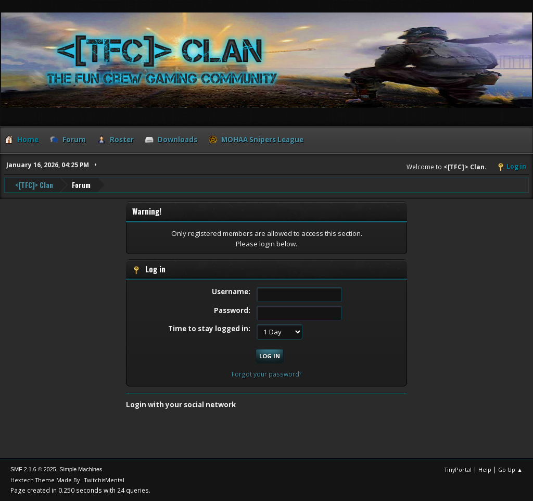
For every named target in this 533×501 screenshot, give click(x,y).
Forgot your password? (267, 374)
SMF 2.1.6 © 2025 (33, 469)
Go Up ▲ (510, 469)
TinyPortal (458, 469)
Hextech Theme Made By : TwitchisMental (67, 480)
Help (484, 469)
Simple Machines (80, 469)
